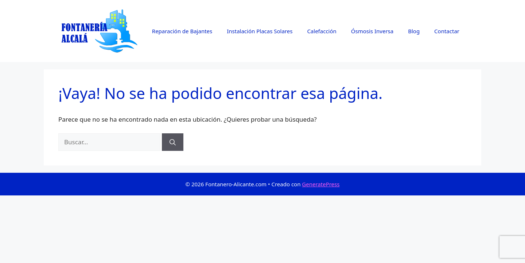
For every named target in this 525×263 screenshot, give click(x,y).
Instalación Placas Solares (259, 31)
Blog (414, 31)
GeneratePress (320, 184)
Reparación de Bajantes (182, 31)
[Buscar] (172, 142)
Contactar (446, 31)
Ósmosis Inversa (372, 31)
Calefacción (321, 31)
